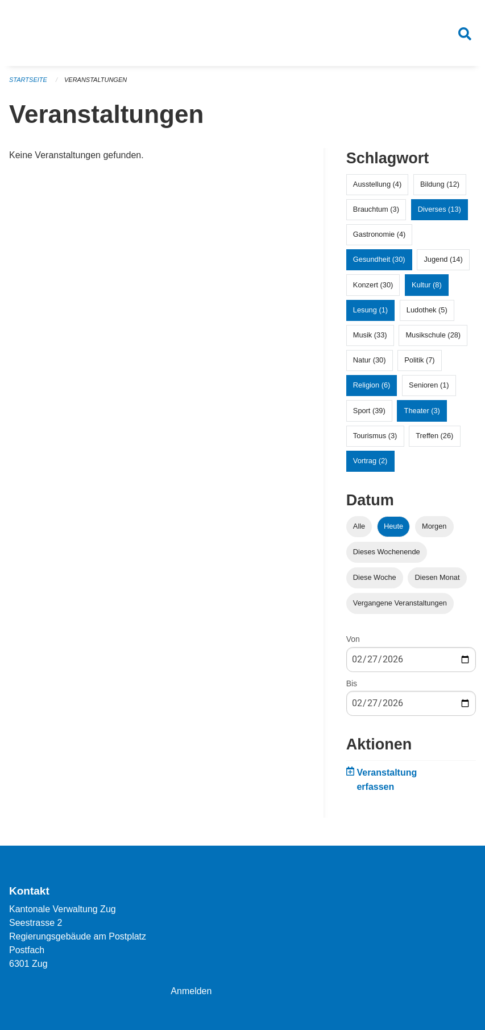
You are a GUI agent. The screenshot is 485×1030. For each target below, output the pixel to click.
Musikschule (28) (433, 335)
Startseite (28, 79)
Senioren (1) (429, 385)
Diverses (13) (439, 209)
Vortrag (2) (370, 460)
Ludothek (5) (427, 310)
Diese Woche (374, 577)
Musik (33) (370, 335)
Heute (393, 526)
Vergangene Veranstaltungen (400, 603)
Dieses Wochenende (386, 551)
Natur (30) (369, 360)
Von (353, 639)
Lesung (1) (370, 310)
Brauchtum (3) (376, 209)
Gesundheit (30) (379, 259)
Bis (351, 683)
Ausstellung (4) (377, 184)
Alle (359, 526)
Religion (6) (371, 385)
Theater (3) (422, 410)
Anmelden (191, 991)
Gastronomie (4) (379, 234)
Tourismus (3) (375, 435)
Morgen (434, 526)
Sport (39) (369, 410)
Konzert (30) (373, 285)
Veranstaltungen (95, 79)
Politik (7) (419, 360)
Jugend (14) (443, 259)
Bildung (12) (439, 184)
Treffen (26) (434, 435)
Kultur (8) (427, 285)
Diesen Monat (437, 577)
